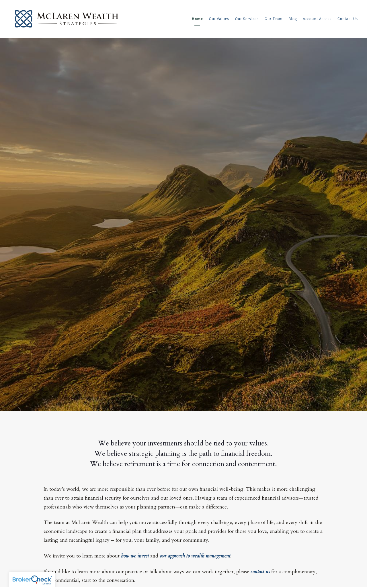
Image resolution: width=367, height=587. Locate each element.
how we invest (135, 556)
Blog (292, 18)
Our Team (274, 18)
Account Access (317, 18)
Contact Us (347, 18)
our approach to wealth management (195, 556)
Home (197, 18)
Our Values (219, 18)
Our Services (247, 18)
